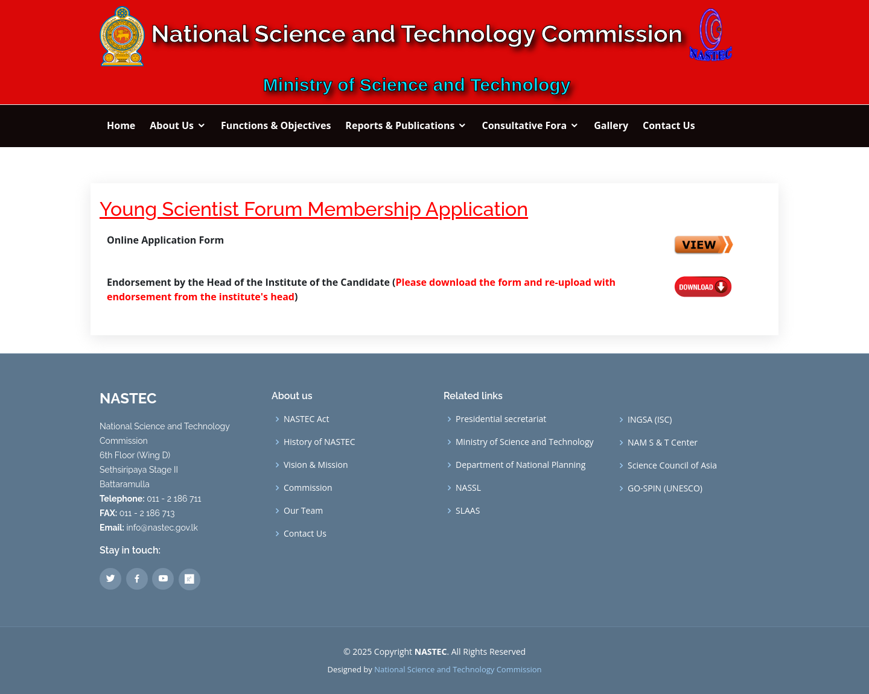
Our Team (303, 510)
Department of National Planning (520, 465)
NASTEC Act (306, 419)
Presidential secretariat (501, 419)
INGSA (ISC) (650, 419)
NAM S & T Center (663, 442)
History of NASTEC (319, 442)
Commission (308, 488)
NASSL (468, 488)
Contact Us (305, 533)
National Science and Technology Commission (457, 669)
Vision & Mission (316, 465)
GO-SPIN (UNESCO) (665, 488)
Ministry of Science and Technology (525, 442)
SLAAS (468, 510)
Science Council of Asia (672, 465)
